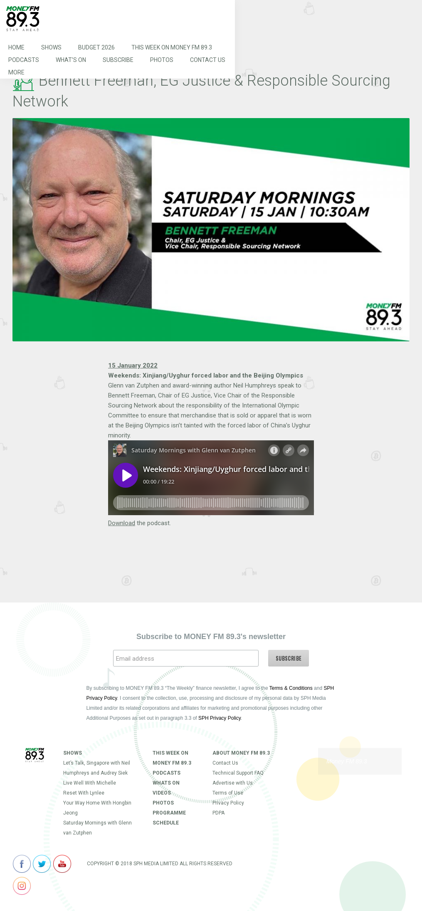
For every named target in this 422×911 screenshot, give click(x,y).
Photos (161, 60)
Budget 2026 (96, 47)
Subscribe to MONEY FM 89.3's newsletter (211, 636)
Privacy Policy (228, 803)
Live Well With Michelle (89, 783)
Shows (51, 47)
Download (121, 523)
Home (16, 47)
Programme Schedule (169, 818)
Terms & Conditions (291, 688)
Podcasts (23, 60)
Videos (162, 793)
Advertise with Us (232, 783)
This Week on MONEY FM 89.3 (171, 47)
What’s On (71, 60)
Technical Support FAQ (238, 773)
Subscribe (118, 60)
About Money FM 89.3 (241, 753)
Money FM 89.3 (346, 761)
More (16, 72)
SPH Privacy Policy (219, 718)
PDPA (218, 813)
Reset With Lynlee (83, 793)
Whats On (166, 783)
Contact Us (207, 60)
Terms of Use (227, 793)
